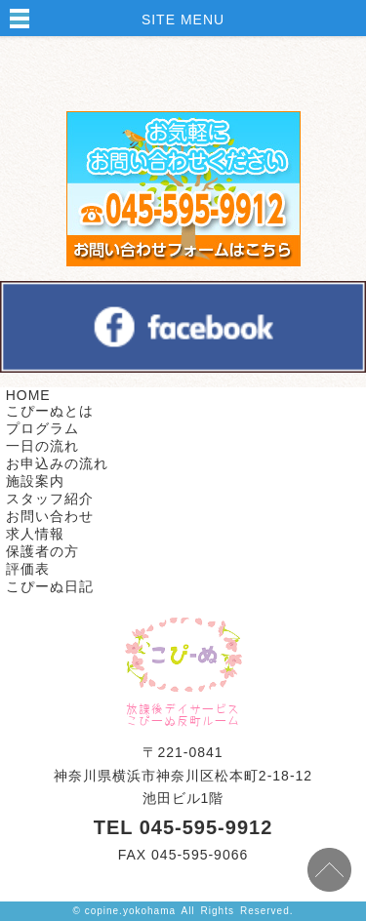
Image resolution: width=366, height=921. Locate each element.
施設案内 (35, 481)
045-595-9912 (206, 827)
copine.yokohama (130, 910)
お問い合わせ (50, 516)
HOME (28, 395)
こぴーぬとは (50, 411)
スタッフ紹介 (50, 498)
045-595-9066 (199, 854)
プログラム (42, 428)
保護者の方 (42, 551)
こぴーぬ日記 (50, 586)
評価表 (28, 569)
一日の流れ (42, 446)
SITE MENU (183, 19)
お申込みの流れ (57, 463)
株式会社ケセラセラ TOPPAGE (183, 655)
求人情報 (35, 533)
